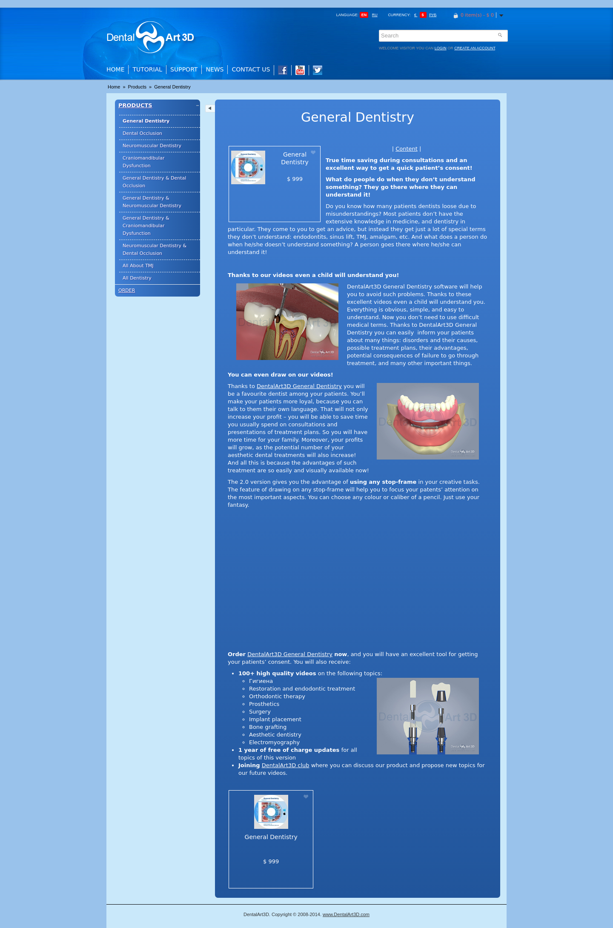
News (214, 69)
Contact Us (251, 69)
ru (375, 15)
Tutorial (147, 69)
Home (115, 69)
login (441, 48)
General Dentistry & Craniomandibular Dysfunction (146, 225)
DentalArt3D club (285, 765)
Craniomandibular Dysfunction (143, 161)
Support (184, 69)
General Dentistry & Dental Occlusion (154, 181)
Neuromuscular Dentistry (152, 145)
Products (138, 86)
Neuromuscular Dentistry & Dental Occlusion (154, 249)
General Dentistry (172, 86)
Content (406, 149)
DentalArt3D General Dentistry (299, 386)
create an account (474, 48)
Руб (432, 15)
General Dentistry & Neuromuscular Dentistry (152, 201)
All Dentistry (137, 278)
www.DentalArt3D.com (346, 914)
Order (126, 290)
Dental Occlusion (142, 133)
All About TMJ (138, 265)
